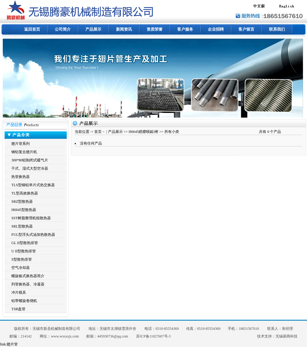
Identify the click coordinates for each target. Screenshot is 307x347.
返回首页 (32, 29)
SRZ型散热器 (22, 201)
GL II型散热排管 (24, 243)
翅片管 (12, 344)
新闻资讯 (124, 29)
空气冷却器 (20, 268)
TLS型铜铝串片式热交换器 (32, 185)
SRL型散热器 (22, 226)
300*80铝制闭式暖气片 (29, 160)
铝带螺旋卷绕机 (24, 301)
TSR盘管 (18, 309)
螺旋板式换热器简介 (27, 276)
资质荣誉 (155, 29)
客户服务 (185, 29)
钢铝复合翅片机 (24, 152)
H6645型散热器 (23, 210)
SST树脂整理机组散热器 (31, 218)
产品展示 (93, 29)
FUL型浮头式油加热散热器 (33, 234)
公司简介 (63, 29)
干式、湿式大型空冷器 (29, 168)
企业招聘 (216, 29)
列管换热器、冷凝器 (27, 284)
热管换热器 (20, 177)
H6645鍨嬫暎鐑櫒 (143, 132)
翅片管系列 (20, 143)
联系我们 (277, 29)
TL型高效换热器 (24, 193)
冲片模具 (18, 292)
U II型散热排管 (23, 251)
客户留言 (246, 29)
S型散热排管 (21, 259)
